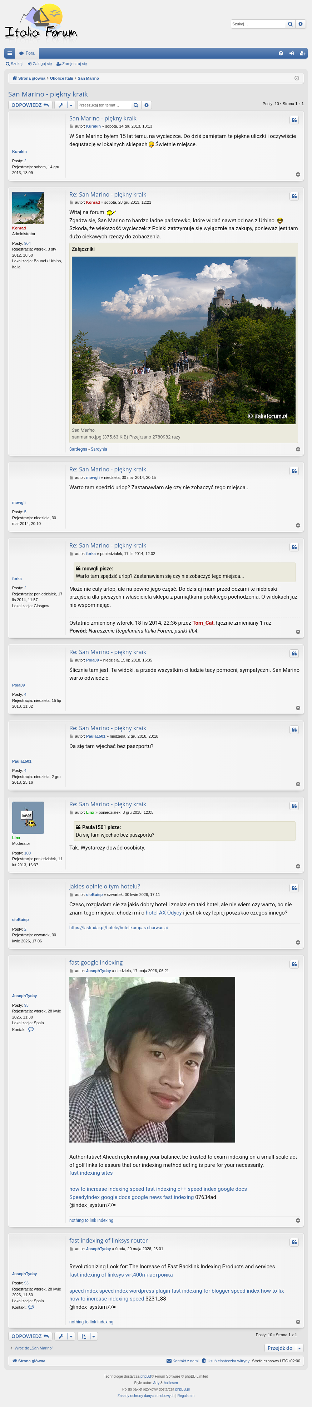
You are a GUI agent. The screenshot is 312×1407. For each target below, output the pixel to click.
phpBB (145, 1376)
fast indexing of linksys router (108, 1240)
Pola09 (18, 685)
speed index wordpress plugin (134, 1291)
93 (26, 1005)
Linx (16, 838)
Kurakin (19, 151)
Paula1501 (21, 761)
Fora (30, 53)
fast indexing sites (91, 1173)
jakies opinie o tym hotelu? (104, 886)
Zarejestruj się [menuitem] (304, 55)
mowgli (19, 502)
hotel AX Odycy (164, 913)
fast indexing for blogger (201, 1291)
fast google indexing (96, 962)
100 (27, 853)
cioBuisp (20, 919)
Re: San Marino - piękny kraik (107, 194)
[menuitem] (281, 53)
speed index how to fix (257, 1291)
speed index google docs (217, 1189)
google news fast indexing (163, 1197)
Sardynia (99, 449)
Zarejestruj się (74, 63)
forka (17, 578)
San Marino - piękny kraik (48, 94)
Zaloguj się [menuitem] (293, 55)
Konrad (19, 228)
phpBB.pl (182, 1389)
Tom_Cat (203, 623)
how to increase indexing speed (106, 1189)
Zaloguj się (42, 63)
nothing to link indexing (91, 1220)
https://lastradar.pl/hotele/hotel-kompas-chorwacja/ (118, 927)
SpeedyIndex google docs (99, 1197)
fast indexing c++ (165, 1189)
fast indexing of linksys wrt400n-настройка (121, 1275)
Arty (156, 1383)
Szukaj (17, 63)
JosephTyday (24, 996)
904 (27, 243)
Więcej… (11, 55)
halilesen (171, 1383)
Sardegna (78, 449)
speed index (83, 1291)
